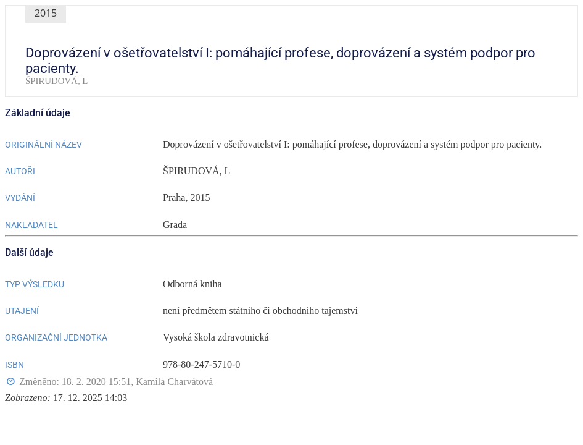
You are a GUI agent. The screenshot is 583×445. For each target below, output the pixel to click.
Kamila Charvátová (174, 381)
